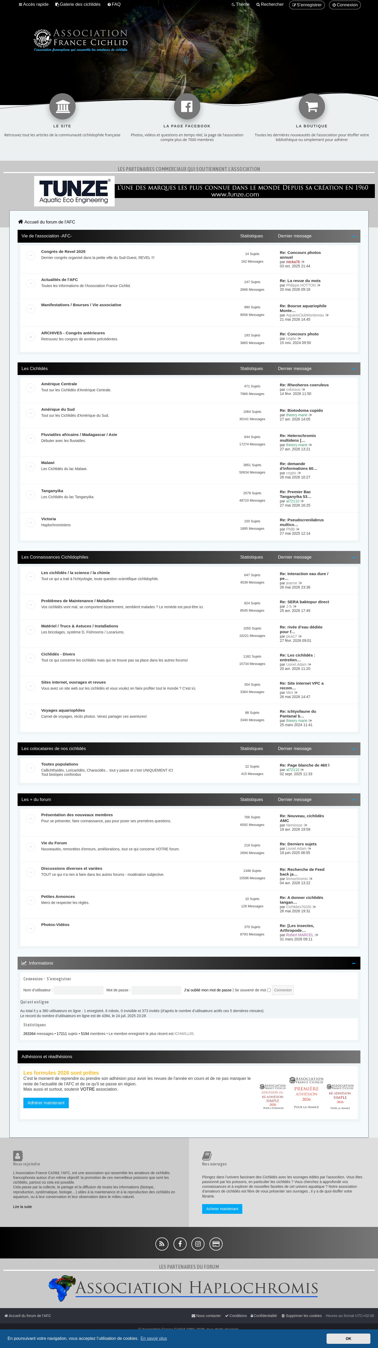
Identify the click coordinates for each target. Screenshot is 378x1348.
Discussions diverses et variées (71, 868)
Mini (289, 692)
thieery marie (296, 415)
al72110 (292, 501)
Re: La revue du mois (300, 280)
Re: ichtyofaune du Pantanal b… (298, 713)
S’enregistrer (59, 978)
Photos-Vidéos (55, 924)
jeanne (291, 583)
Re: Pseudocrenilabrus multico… (302, 522)
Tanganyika (52, 490)
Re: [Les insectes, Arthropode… (297, 928)
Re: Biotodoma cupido (301, 410)
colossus (293, 389)
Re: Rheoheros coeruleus (304, 385)
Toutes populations (59, 764)
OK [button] (348, 1338)
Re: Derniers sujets (298, 844)
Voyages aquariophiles (63, 710)
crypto (291, 338)
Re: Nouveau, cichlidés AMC (302, 818)
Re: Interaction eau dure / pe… (304, 576)
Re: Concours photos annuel (300, 254)
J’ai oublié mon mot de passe (208, 990)
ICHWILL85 (184, 1034)
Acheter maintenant (222, 1209)
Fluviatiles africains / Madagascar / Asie (79, 434)
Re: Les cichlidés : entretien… (297, 657)
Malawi (47, 462)
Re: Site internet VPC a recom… (302, 685)
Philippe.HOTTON (301, 285)
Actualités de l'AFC (59, 279)
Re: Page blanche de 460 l (304, 765)
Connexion (33, 978)
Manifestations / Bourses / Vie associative (81, 305)
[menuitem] (78, 4)
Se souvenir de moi (253, 990)
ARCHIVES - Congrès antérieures (73, 333)
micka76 (293, 262)
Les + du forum (36, 799)
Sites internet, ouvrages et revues (73, 682)
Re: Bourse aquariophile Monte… (303, 308)
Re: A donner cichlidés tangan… (301, 899)
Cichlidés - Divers (58, 654)
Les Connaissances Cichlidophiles (55, 557)
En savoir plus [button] (153, 1338)
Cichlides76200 (298, 907)
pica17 (291, 636)
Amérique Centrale (59, 384)
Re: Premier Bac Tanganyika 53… (295, 494)
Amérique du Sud (58, 409)
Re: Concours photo (299, 334)
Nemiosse (294, 825)
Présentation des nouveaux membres (77, 815)
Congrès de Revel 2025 (63, 251)
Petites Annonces (58, 896)
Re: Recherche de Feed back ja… (302, 871)
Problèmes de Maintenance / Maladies (77, 600)
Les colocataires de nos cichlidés (54, 748)
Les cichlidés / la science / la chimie (75, 572)
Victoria (48, 519)
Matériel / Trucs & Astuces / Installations (79, 626)
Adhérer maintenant (46, 1103)
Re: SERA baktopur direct (304, 602)
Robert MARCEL (299, 935)
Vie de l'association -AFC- (47, 235)
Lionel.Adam (296, 664)
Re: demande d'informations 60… (298, 466)
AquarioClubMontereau (305, 315)
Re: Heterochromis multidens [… (298, 438)
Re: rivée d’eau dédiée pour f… (301, 629)
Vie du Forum (54, 843)
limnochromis (297, 879)
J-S (289, 606)
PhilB (290, 529)
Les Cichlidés (35, 368)
